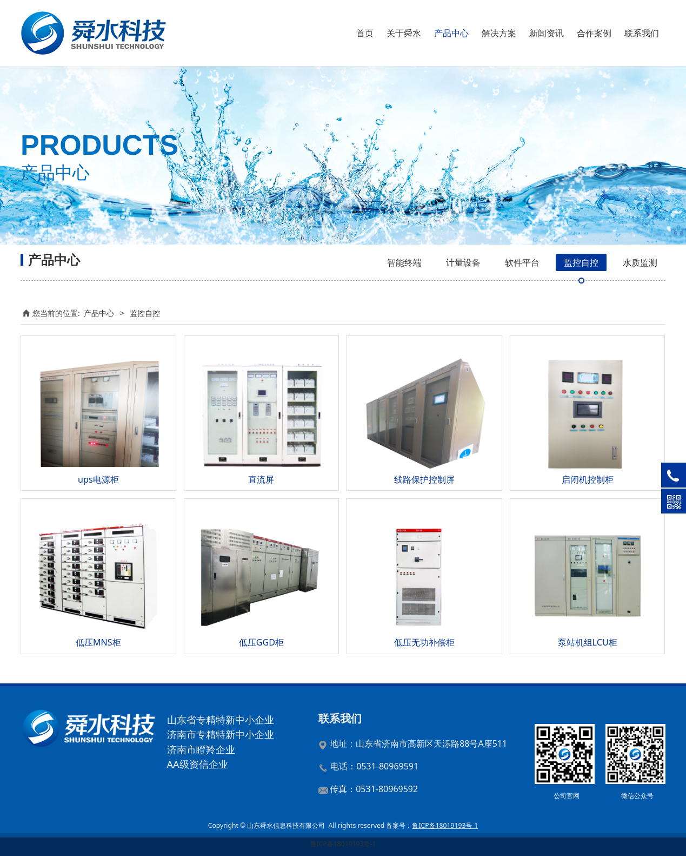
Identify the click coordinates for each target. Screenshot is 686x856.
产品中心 (451, 33)
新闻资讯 (546, 33)
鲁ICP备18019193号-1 (343, 843)
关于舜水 (404, 33)
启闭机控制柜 (588, 479)
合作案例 (594, 33)
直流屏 (261, 479)
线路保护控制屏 (424, 479)
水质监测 (640, 262)
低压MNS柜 (98, 642)
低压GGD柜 (261, 642)
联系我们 (641, 33)
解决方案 (499, 33)
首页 (365, 33)
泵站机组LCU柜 (587, 642)
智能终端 (404, 262)
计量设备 (463, 262)
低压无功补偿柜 (424, 642)
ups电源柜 (98, 479)
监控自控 (581, 262)
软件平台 (522, 262)
